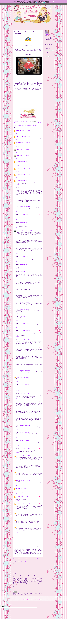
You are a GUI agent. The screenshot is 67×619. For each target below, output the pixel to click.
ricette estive (16, 125)
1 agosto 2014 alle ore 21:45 (24, 155)
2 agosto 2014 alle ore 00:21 (27, 230)
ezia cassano (18, 130)
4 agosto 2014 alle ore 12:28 (25, 513)
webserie (35, 125)
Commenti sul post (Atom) (21, 561)
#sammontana (25, 122)
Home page (28, 559)
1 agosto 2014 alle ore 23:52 (25, 199)
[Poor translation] (3, 606)
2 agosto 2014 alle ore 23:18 (25, 309)
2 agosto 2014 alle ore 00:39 (25, 288)
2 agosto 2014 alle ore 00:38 (25, 281)
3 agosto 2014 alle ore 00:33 (25, 370)
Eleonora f (18, 136)
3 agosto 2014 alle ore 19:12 (24, 384)
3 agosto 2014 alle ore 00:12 (25, 355)
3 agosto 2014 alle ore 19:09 (24, 377)
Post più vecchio (39, 559)
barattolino (19, 124)
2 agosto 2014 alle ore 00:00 (25, 206)
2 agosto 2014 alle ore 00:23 (25, 239)
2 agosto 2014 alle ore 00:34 (25, 264)
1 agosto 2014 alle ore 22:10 (24, 180)
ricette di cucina (38, 124)
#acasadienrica (20, 122)
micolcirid (18, 142)
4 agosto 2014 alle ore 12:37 (25, 527)
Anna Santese (21, 121)
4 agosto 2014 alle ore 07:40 (25, 503)
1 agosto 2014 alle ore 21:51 (24, 161)
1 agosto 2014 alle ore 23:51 (24, 187)
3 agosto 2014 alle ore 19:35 (25, 410)
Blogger (42, 599)
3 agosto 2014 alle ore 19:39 (25, 432)
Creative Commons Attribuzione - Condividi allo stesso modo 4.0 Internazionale (27, 594)
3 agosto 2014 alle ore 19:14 (24, 393)
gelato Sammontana (31, 124)
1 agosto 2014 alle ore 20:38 (25, 142)
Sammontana (31, 125)
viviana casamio (19, 230)
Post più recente (17, 559)
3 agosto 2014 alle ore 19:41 (24, 440)
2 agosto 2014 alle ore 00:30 (25, 256)
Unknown (18, 161)
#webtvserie (35, 122)
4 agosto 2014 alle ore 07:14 (25, 455)
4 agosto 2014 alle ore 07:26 (25, 472)
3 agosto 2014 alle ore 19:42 (25, 448)
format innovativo (24, 124)
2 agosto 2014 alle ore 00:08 (25, 214)
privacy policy (43, 2)
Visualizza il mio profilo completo (49, 41)
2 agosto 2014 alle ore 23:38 (25, 323)
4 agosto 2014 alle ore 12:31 (24, 520)
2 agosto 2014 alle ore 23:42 (25, 330)
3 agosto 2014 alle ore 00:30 (25, 363)
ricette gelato (21, 125)
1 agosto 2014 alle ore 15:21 (26, 130)
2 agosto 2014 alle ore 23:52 (25, 348)
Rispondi (17, 133)
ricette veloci (26, 125)
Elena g (17, 149)
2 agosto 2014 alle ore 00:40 (25, 294)
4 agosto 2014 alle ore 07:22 (25, 464)
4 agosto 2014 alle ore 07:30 (24, 488)
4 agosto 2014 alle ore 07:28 (25, 480)
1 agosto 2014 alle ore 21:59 (25, 168)
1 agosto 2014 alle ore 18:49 (25, 136)
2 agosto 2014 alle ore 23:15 (25, 302)
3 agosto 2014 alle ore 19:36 (25, 417)
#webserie (30, 122)
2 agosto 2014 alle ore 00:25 (25, 247)
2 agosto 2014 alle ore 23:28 (25, 316)
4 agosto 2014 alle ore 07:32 (25, 496)
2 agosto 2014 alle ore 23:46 (25, 339)
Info (36, 2)
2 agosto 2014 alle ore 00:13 (25, 222)
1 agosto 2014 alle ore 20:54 (24, 149)
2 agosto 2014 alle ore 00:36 (25, 271)
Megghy (17, 377)
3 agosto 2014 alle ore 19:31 (24, 402)
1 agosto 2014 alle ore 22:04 (25, 174)
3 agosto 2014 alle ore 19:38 (25, 425)
